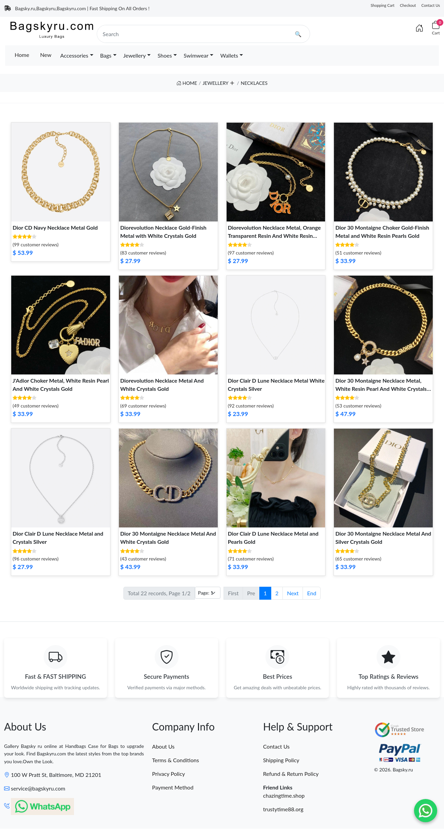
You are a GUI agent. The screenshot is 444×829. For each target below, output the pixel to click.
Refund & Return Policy (291, 774)
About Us (163, 746)
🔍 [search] (298, 34)
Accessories (74, 55)
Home (22, 54)
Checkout (408, 5)
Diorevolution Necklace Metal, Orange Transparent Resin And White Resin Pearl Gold (274, 235)
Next (292, 593)
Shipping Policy (281, 760)
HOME (187, 83)
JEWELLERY (215, 83)
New (45, 54)
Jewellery (134, 55)
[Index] (419, 28)
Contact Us (431, 5)
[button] (232, 81)
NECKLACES (254, 83)
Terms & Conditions (175, 760)
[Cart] (436, 28)
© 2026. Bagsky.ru (393, 769)
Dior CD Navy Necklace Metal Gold (55, 227)
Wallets (229, 55)
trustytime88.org (283, 809)
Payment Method (172, 787)
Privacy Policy (168, 774)
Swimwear (196, 55)
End (311, 593)
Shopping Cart (383, 5)
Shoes (164, 55)
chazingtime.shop (284, 796)
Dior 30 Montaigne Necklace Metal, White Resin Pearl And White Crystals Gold (381, 388)
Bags (105, 55)
